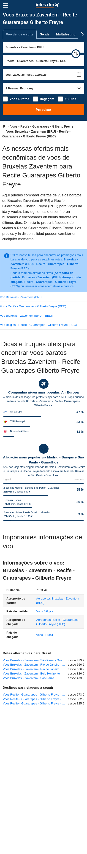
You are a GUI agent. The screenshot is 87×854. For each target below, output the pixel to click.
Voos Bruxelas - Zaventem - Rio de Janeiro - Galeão (35, 664)
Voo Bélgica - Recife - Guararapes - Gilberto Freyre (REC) (38, 325)
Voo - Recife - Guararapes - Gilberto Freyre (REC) (33, 306)
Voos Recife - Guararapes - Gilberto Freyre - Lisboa (35, 694)
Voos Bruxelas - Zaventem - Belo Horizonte (31, 673)
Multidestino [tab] (66, 34)
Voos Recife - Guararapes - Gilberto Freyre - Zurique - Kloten (35, 699)
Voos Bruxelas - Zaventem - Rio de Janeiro (31, 669)
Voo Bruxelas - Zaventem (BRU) (21, 297)
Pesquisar (43, 110)
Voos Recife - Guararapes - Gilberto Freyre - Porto (35, 703)
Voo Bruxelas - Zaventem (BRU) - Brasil (26, 315)
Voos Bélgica (44, 611)
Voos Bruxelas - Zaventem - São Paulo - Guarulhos (35, 660)
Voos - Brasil (44, 635)
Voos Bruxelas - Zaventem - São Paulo (28, 678)
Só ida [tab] (44, 34)
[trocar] (75, 53)
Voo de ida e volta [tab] (19, 34)
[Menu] (5, 5)
